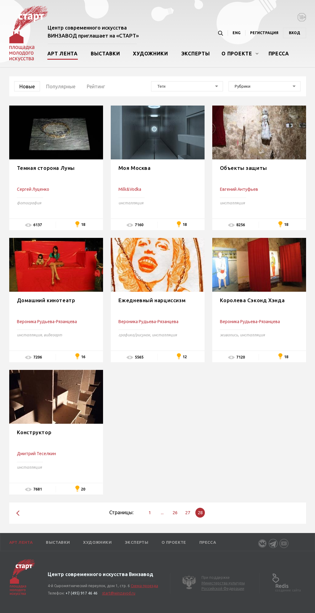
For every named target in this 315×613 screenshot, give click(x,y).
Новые (27, 86)
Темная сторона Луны (46, 168)
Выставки (105, 53)
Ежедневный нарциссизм (152, 300)
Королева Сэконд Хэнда (252, 300)
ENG (237, 33)
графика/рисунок (134, 335)
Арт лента (62, 53)
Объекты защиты (243, 168)
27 (187, 512)
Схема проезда (144, 586)
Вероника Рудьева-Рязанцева (47, 321)
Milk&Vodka (129, 189)
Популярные (60, 86)
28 (200, 512)
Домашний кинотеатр (46, 300)
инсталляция (130, 203)
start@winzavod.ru (118, 593)
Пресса (279, 53)
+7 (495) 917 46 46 (82, 593)
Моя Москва (134, 168)
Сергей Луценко (33, 189)
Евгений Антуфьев (239, 189)
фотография (29, 203)
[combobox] (187, 86)
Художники (150, 53)
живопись (229, 335)
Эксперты (195, 53)
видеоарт (53, 335)
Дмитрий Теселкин (36, 453)
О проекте (236, 53)
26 (175, 512)
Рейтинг (96, 86)
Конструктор (34, 432)
